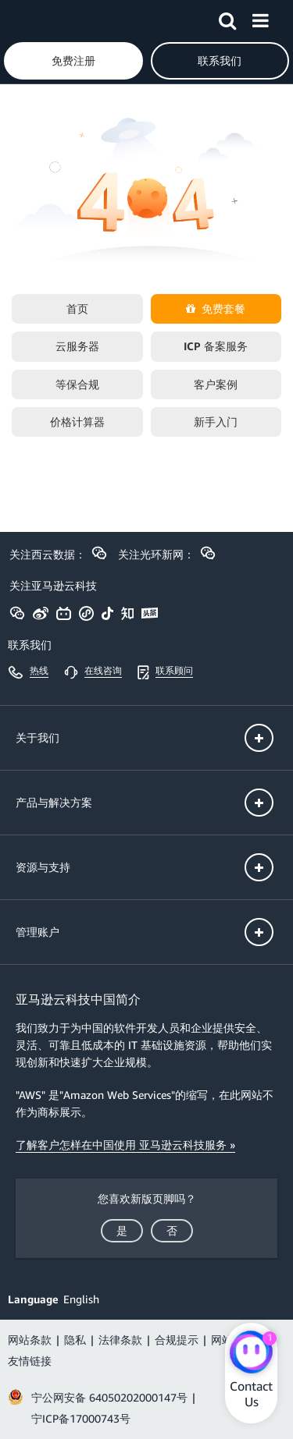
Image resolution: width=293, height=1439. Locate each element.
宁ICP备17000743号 (80, 1418)
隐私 (75, 1339)
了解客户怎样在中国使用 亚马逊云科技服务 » (125, 1144)
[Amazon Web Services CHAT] (251, 1354)
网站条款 (30, 1339)
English (81, 1299)
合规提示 (176, 1339)
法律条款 (120, 1339)
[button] (227, 18)
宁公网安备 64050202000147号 (109, 1397)
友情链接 (30, 1360)
